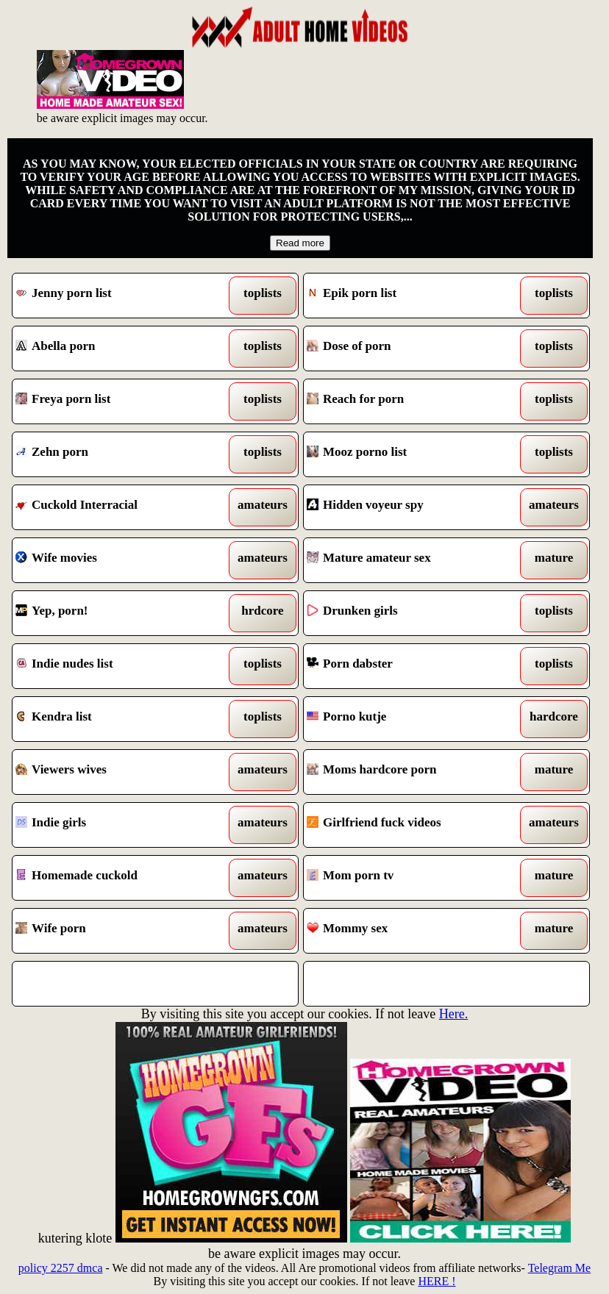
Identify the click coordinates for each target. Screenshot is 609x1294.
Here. (453, 1014)
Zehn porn (118, 454)
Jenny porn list (118, 295)
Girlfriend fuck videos (409, 825)
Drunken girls (409, 613)
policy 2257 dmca (60, 1268)
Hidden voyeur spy (409, 507)
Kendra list (118, 719)
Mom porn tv (409, 878)
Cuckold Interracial (118, 507)
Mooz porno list (409, 454)
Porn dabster (409, 666)
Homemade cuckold (118, 878)
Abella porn (118, 348)
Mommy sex (409, 931)
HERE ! (436, 1281)
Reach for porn (409, 401)
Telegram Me (559, 1268)
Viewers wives (118, 772)
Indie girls (118, 825)
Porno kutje (409, 719)
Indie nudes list (118, 666)
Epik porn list (409, 295)
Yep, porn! (118, 613)
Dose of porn (409, 348)
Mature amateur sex (409, 560)
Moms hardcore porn (409, 772)
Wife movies (118, 560)
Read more (300, 243)
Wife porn (118, 931)
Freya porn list (118, 401)
